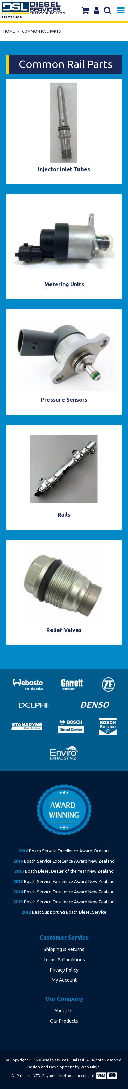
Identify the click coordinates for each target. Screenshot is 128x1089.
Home (9, 31)
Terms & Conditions (64, 959)
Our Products (64, 1021)
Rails (64, 515)
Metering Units (64, 284)
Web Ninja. (91, 1066)
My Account (64, 980)
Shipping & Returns (64, 949)
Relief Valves (64, 630)
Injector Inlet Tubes (64, 169)
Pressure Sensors (64, 400)
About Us (64, 1010)
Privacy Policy (64, 970)
